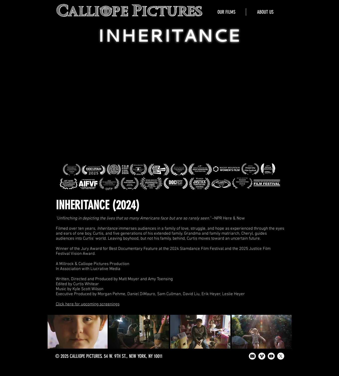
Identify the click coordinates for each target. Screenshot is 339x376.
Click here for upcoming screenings (88, 304)
